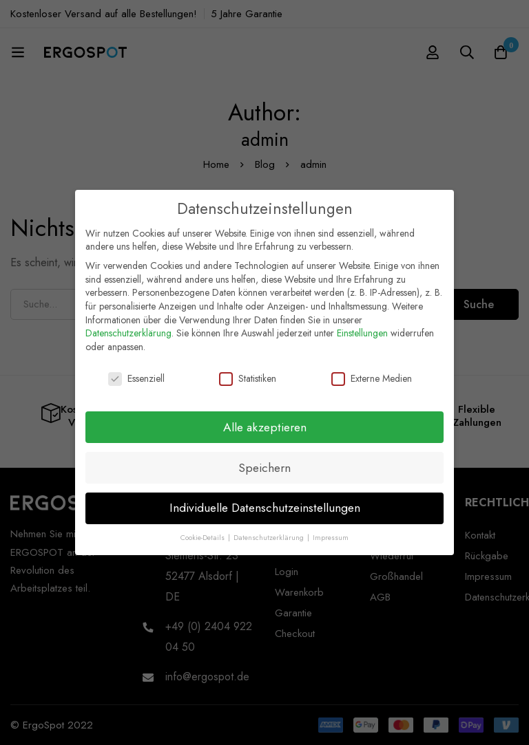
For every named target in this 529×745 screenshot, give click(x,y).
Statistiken (247, 371)
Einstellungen (362, 325)
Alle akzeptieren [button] (265, 420)
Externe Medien (371, 371)
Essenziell (136, 371)
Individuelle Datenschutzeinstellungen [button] (264, 501)
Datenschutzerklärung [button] (270, 531)
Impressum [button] (331, 531)
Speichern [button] (264, 460)
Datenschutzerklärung (128, 325)
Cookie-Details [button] (203, 531)
